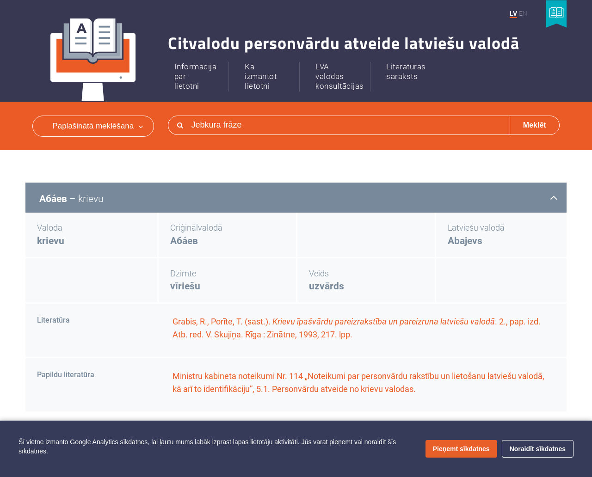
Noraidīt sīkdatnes (538, 449)
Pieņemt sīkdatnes (461, 449)
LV (513, 13)
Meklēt (534, 125)
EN (523, 13)
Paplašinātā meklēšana (97, 126)
